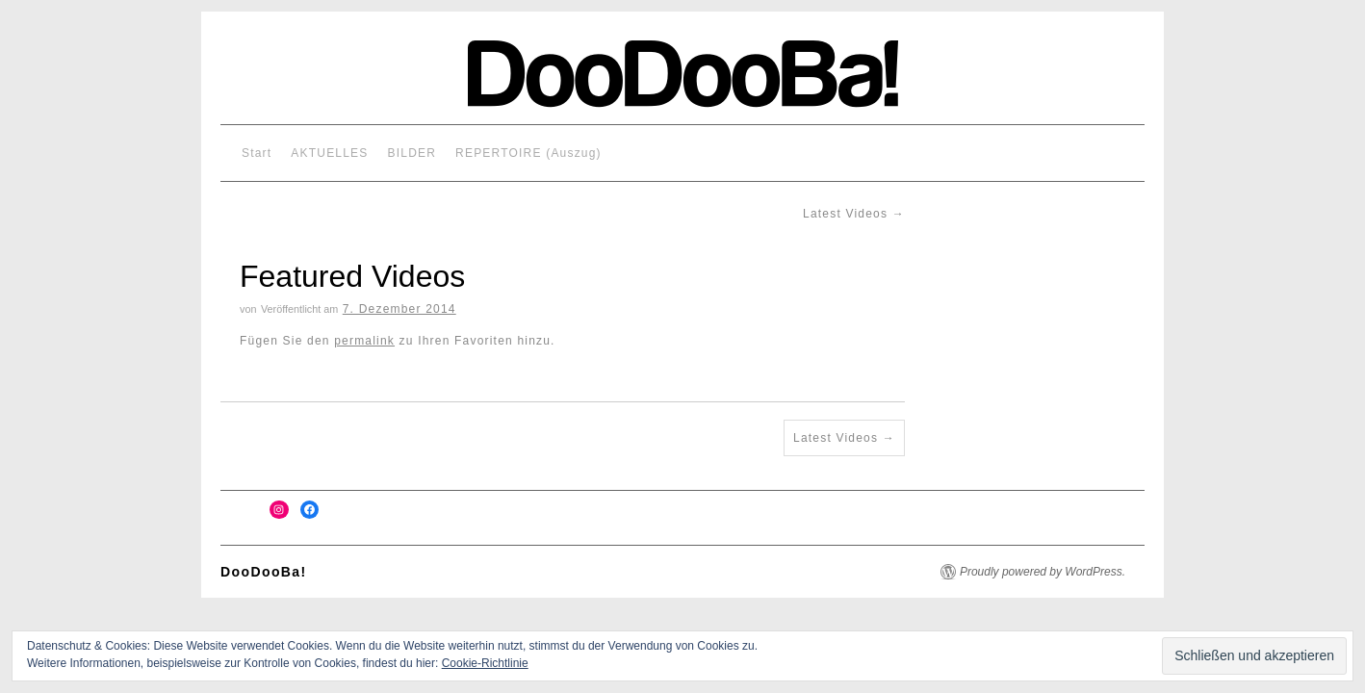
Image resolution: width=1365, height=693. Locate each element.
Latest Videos (854, 213)
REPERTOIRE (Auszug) (528, 153)
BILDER (412, 153)
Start (256, 153)
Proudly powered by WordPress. (1042, 571)
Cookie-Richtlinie (485, 663)
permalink (364, 340)
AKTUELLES (329, 153)
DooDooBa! (263, 571)
